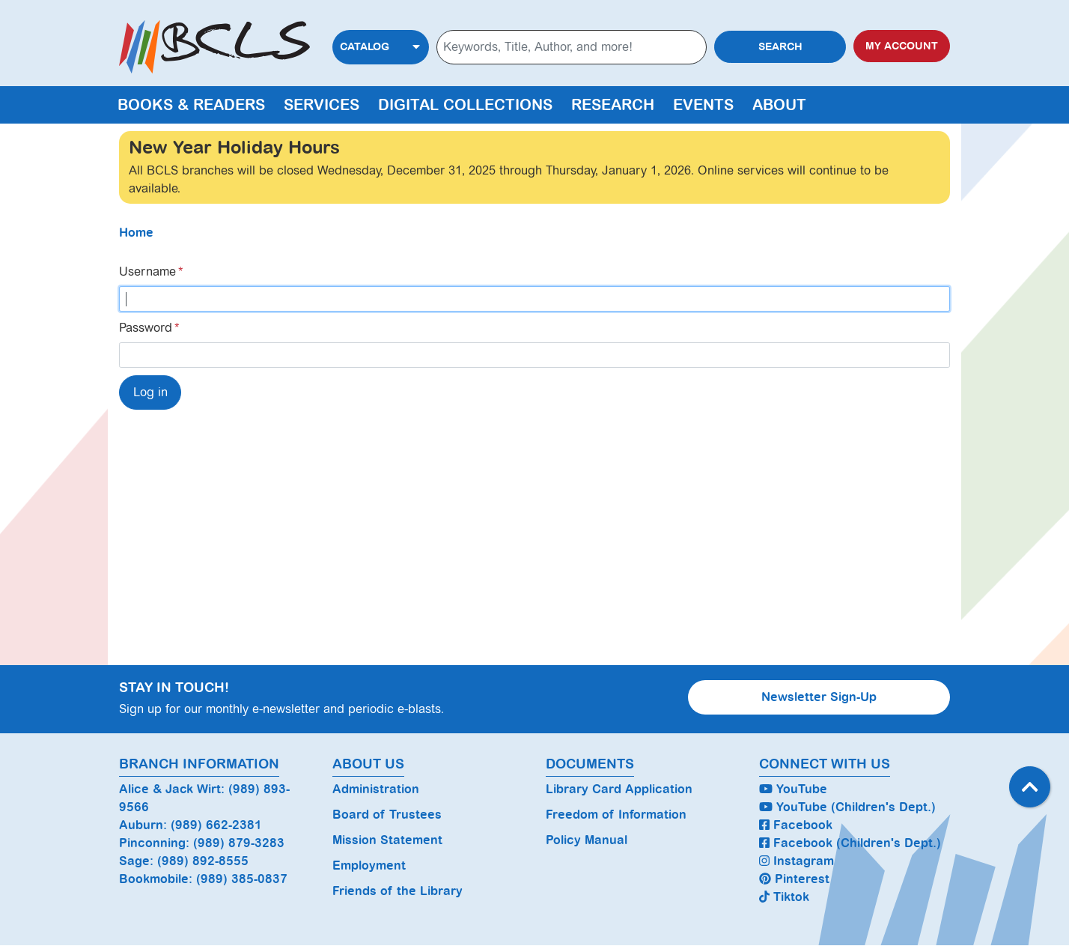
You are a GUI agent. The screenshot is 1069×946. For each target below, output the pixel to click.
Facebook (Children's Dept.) (850, 843)
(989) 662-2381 (216, 825)
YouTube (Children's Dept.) (847, 807)
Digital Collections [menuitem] (465, 105)
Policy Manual (586, 840)
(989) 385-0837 (241, 879)
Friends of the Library (397, 891)
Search (780, 46)
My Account (901, 46)
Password (145, 328)
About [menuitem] (779, 105)
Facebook (795, 825)
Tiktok (784, 897)
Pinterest (794, 879)
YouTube (793, 789)
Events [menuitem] (703, 105)
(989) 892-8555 (203, 861)
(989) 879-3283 (238, 843)
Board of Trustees (387, 814)
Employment (369, 865)
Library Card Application (619, 789)
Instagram (796, 861)
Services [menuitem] (321, 105)
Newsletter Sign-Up (819, 697)
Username (147, 271)
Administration (375, 789)
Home (136, 232)
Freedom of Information (616, 814)
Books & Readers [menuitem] (191, 105)
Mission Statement (387, 840)
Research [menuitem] (612, 105)
